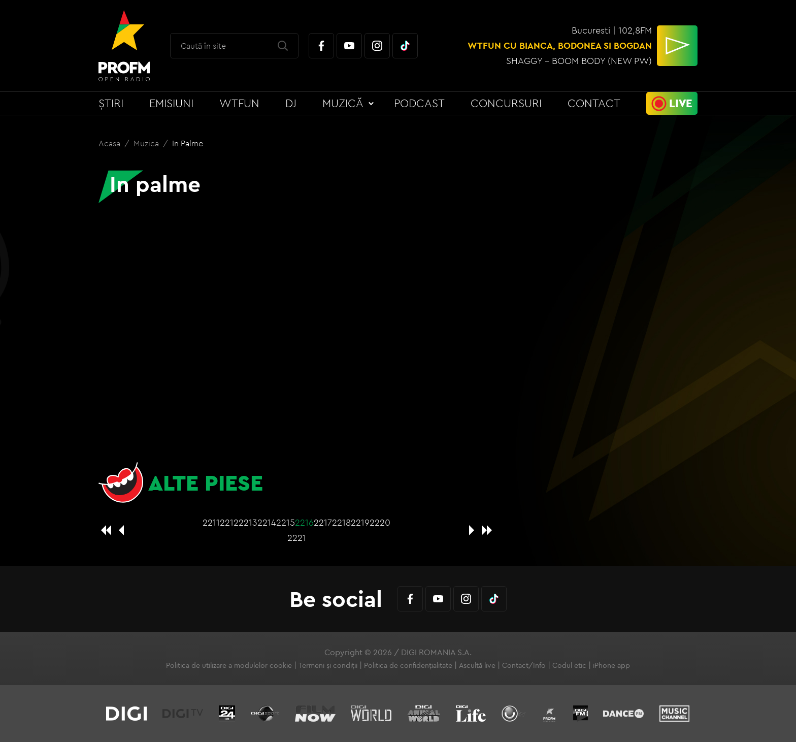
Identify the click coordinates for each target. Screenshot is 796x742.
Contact (594, 103)
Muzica (147, 143)
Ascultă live (477, 665)
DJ (290, 103)
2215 (285, 522)
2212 (229, 522)
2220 (380, 522)
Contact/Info (524, 665)
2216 (304, 522)
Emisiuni (171, 103)
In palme (187, 143)
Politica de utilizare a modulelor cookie (229, 665)
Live (680, 103)
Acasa (110, 143)
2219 (360, 522)
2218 (341, 522)
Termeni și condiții (327, 665)
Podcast (419, 103)
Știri (110, 103)
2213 (248, 522)
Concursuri (506, 103)
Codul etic (569, 665)
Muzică (342, 103)
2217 (323, 522)
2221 (296, 537)
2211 (211, 522)
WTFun (239, 103)
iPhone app (611, 665)
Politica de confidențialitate (408, 665)
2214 (266, 522)
